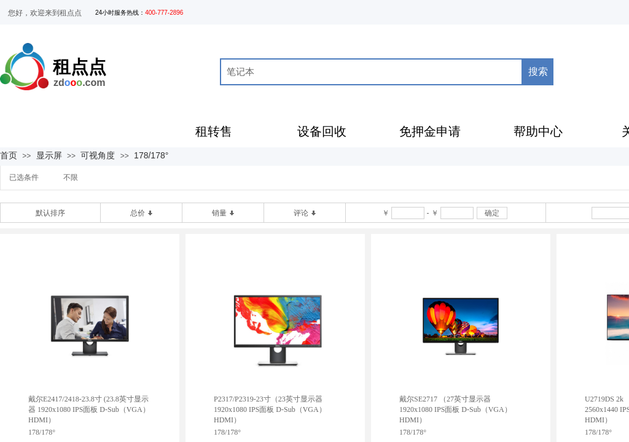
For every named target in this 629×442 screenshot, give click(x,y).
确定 (492, 213)
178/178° (151, 155)
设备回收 (321, 131)
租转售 (213, 131)
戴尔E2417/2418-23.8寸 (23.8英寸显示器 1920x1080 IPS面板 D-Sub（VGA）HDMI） (89, 409)
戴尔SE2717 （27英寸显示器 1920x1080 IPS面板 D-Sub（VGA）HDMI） (455, 409)
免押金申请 (430, 131)
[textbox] (371, 71)
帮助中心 (538, 131)
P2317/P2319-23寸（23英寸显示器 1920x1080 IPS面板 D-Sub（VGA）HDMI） (270, 409)
